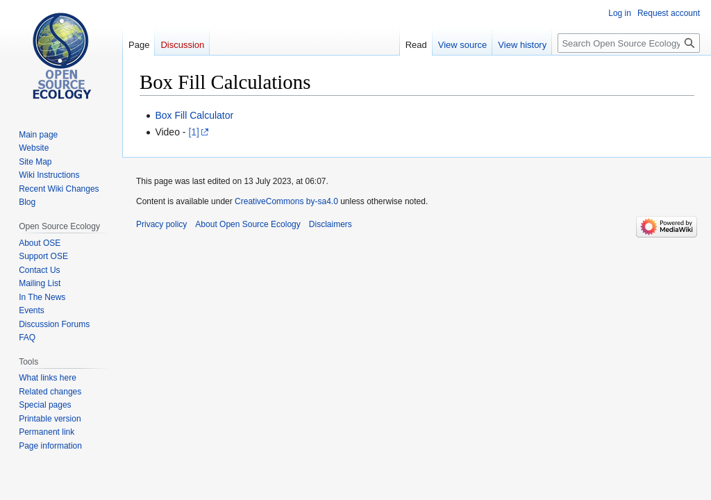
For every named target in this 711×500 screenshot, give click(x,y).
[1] (193, 132)
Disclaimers (330, 224)
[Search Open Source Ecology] (629, 43)
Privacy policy (161, 224)
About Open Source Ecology (247, 224)
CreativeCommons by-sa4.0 (286, 201)
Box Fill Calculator (194, 115)
